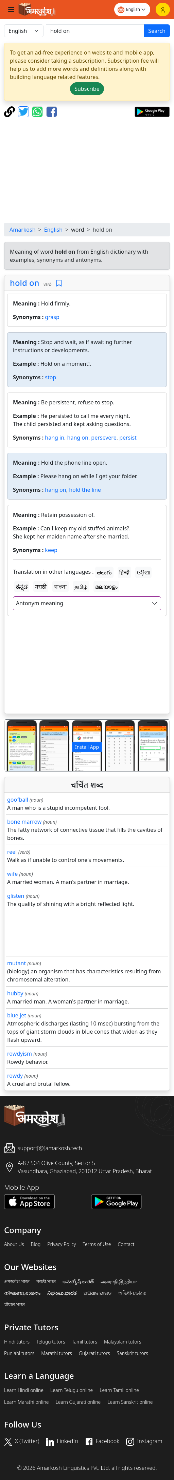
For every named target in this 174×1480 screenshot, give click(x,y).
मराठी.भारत (46, 1281)
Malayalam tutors (122, 1341)
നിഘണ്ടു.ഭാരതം (22, 1293)
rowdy (15, 1075)
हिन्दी (124, 572)
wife (12, 874)
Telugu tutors (50, 1341)
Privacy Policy (61, 1244)
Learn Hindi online (24, 1390)
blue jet (16, 1015)
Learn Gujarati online (78, 1402)
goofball (17, 799)
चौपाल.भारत (14, 1304)
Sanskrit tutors (132, 1353)
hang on (77, 437)
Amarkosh (23, 229)
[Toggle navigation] (11, 9)
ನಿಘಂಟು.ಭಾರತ (61, 1293)
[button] (16, 745)
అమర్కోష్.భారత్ (78, 1281)
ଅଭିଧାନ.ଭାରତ (97, 1293)
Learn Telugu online (71, 1390)
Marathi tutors (56, 1353)
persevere (103, 437)
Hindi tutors (17, 1341)
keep (51, 550)
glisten (15, 896)
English (53, 229)
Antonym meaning (39, 603)
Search (157, 31)
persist (128, 437)
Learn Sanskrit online (130, 1402)
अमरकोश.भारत (17, 1281)
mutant (16, 963)
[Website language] (132, 9)
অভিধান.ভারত (132, 1293)
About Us (14, 1244)
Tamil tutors (84, 1341)
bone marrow (24, 821)
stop (50, 377)
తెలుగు (104, 572)
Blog (36, 1244)
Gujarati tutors (94, 1353)
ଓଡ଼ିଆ (143, 572)
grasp (52, 317)
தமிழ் (81, 586)
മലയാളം (106, 586)
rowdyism (19, 1053)
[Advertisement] (87, 170)
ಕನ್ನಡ (22, 586)
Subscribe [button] (86, 88)
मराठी (41, 586)
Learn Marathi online (26, 1402)
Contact (126, 1244)
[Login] (163, 9)
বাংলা (60, 586)
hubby (15, 993)
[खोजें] (95, 30)
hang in (54, 437)
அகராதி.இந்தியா (119, 1281)
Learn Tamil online (119, 1390)
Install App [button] (87, 747)
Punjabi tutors (19, 1353)
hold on (24, 282)
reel (12, 851)
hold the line (85, 489)
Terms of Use (97, 1244)
